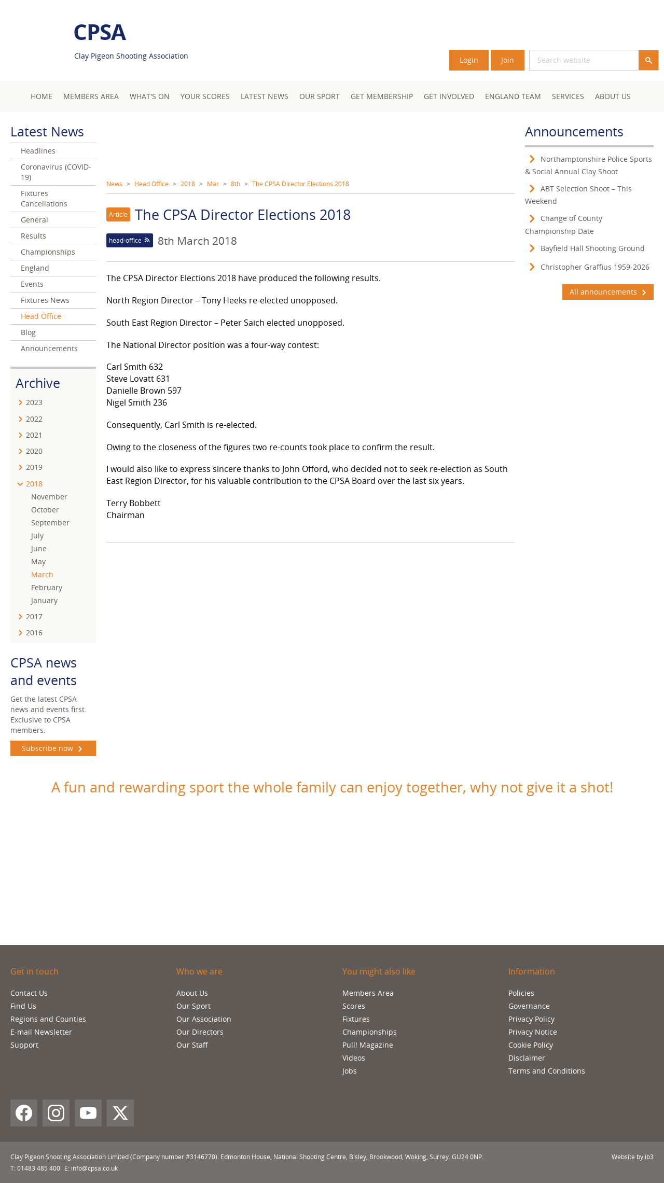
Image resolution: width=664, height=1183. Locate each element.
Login (469, 60)
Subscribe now (53, 748)
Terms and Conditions (546, 1071)
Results (33, 236)
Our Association (203, 1019)
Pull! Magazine (367, 1045)
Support (24, 1045)
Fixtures (356, 1019)
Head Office (151, 183)
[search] (572, 60)
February (46, 587)
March (42, 574)
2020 (34, 451)
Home (41, 96)
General (34, 220)
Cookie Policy (530, 1045)
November (49, 497)
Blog (28, 332)
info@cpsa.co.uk (94, 1168)
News (114, 183)
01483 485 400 (38, 1168)
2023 (34, 402)
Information (531, 971)
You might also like (379, 971)
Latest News (264, 96)
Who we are (199, 971)
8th (235, 183)
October (45, 509)
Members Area (368, 993)
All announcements (608, 292)
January (44, 600)
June (39, 548)
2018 (188, 183)
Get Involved (449, 96)
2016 (34, 632)
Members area (91, 96)
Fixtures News (45, 300)
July (37, 535)
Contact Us (29, 993)
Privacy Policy (531, 1019)
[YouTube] (88, 1113)
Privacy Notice (532, 1032)
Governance (529, 1006)
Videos (353, 1058)
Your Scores (205, 96)
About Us (613, 96)
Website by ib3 (633, 1156)
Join (507, 60)
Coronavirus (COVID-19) (56, 172)
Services (568, 96)
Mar (213, 183)
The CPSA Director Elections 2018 (300, 183)
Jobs (349, 1071)
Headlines (38, 151)
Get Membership (382, 96)
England (35, 268)
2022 (34, 419)
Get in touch (34, 971)
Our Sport (319, 96)
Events (32, 284)
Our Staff (192, 1045)
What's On (150, 96)
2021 (34, 435)
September (50, 522)
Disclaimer (526, 1058)
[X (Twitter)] (120, 1113)
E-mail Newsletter (41, 1032)
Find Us (23, 1006)
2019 (34, 467)
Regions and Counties (48, 1019)
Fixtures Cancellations (44, 198)
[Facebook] (23, 1113)
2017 (34, 616)
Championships (48, 252)
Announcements (49, 348)
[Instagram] (56, 1113)
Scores (353, 1006)
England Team (513, 96)
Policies (521, 993)
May (38, 561)
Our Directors (200, 1032)
